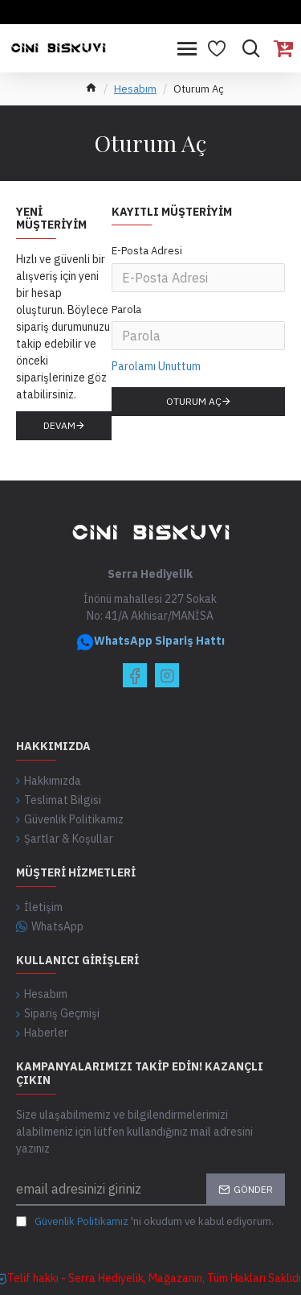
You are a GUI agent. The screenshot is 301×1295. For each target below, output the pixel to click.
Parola (126, 309)
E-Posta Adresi (147, 251)
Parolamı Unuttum (156, 366)
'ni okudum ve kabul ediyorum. (145, 1222)
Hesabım (135, 89)
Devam (59, 425)
